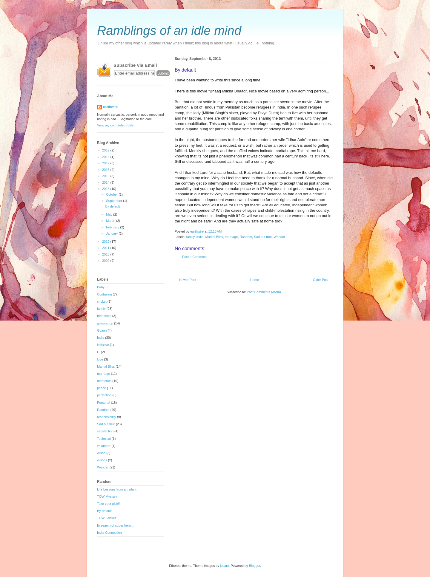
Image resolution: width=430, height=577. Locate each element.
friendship (104, 316)
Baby (101, 287)
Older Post (320, 279)
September (114, 200)
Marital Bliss (214, 237)
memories (104, 381)
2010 (106, 254)
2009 (106, 260)
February (113, 227)
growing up (105, 323)
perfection (104, 395)
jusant (224, 565)
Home (254, 279)
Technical (104, 438)
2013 (106, 189)
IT (98, 352)
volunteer (103, 446)
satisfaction (105, 431)
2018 (106, 157)
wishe (101, 453)
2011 (106, 248)
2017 (106, 163)
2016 (106, 169)
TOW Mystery (107, 496)
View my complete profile (115, 125)
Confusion (104, 294)
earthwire (110, 107)
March (111, 220)
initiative (103, 344)
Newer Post (187, 279)
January (112, 233)
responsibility (106, 417)
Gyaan (102, 330)
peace (101, 388)
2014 (106, 182)
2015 (106, 176)
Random (246, 237)
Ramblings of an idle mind (169, 31)
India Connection (109, 532)
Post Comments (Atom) (264, 292)
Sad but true (263, 237)
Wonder (279, 237)
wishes (102, 460)
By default (112, 206)
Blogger (254, 565)
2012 (106, 241)
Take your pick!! (108, 503)
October (112, 194)
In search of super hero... (115, 525)
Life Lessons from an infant (116, 489)
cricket (102, 301)
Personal (103, 402)
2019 (106, 150)
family (190, 237)
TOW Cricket (106, 518)
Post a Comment (194, 257)
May (109, 214)
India (200, 237)
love (100, 359)
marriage (231, 237)
